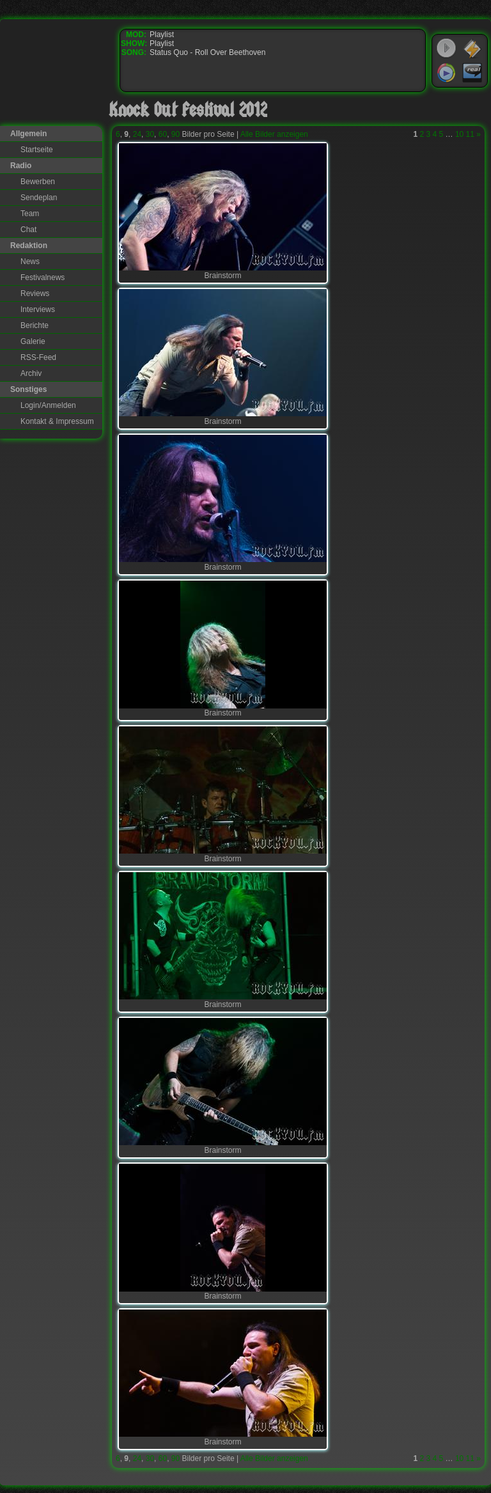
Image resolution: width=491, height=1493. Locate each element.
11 (470, 134)
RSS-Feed (38, 357)
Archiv (31, 373)
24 (137, 134)
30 (150, 134)
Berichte (34, 325)
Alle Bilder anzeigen (274, 134)
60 (163, 134)
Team (29, 213)
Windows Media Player (446, 73)
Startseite (36, 149)
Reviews (34, 293)
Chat (28, 229)
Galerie (32, 341)
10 (459, 134)
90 (175, 134)
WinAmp (472, 48)
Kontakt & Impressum (57, 421)
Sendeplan (38, 197)
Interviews (37, 309)
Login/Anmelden (48, 405)
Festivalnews (42, 277)
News (30, 261)
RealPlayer (472, 73)
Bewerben (37, 181)
